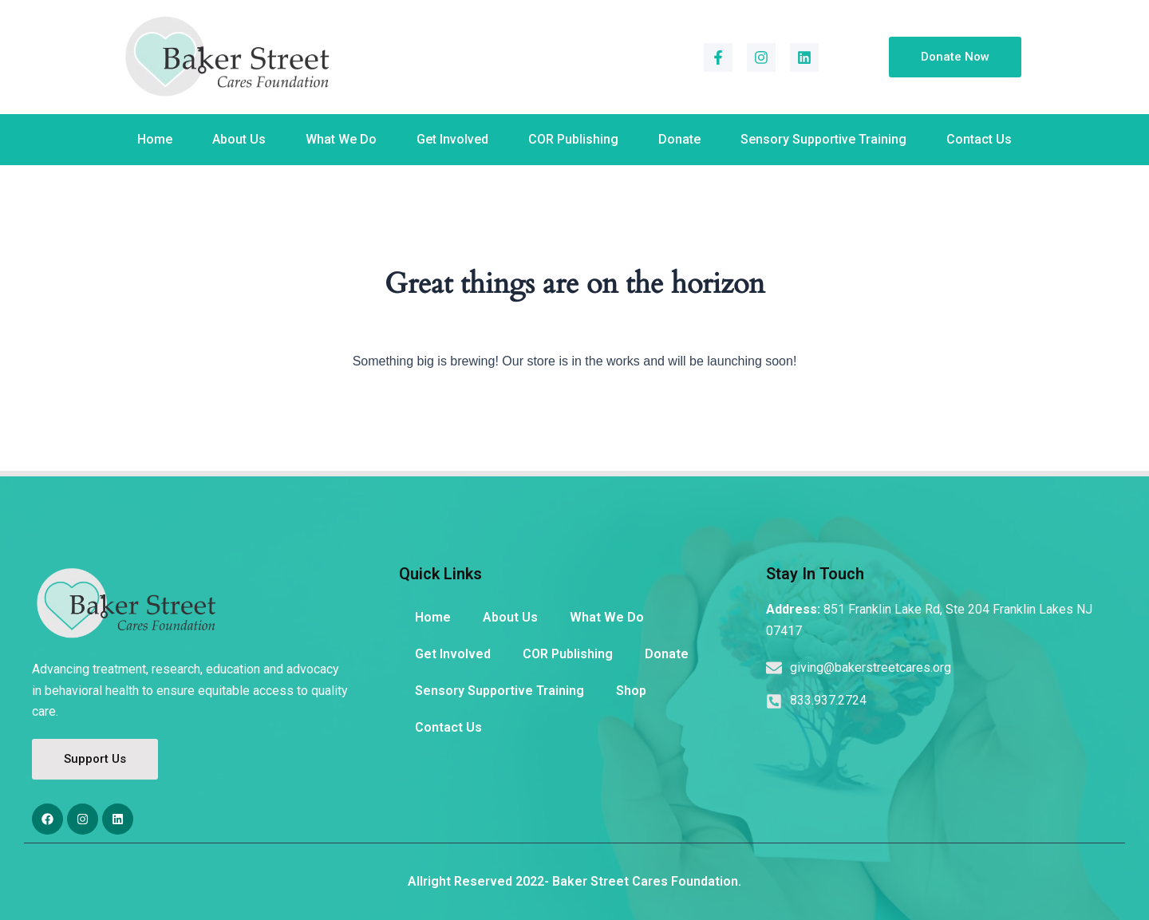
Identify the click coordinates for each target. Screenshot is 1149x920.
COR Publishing (573, 139)
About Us (239, 139)
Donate (679, 139)
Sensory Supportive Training (823, 139)
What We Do (341, 139)
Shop (631, 690)
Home (154, 139)
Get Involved (452, 139)
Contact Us (979, 139)
